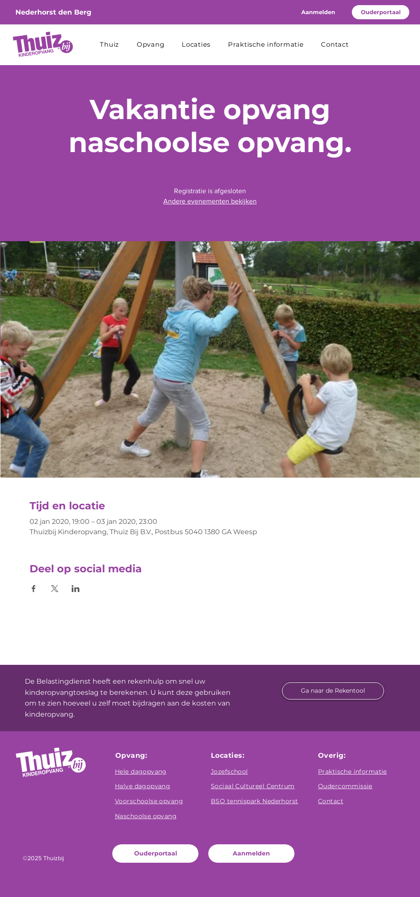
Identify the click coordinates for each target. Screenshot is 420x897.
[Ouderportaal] (380, 12)
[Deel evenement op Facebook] (34, 588)
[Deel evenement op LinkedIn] (76, 588)
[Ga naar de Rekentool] (333, 691)
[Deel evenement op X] (55, 588)
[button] (150, 44)
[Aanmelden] (318, 12)
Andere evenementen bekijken (210, 201)
